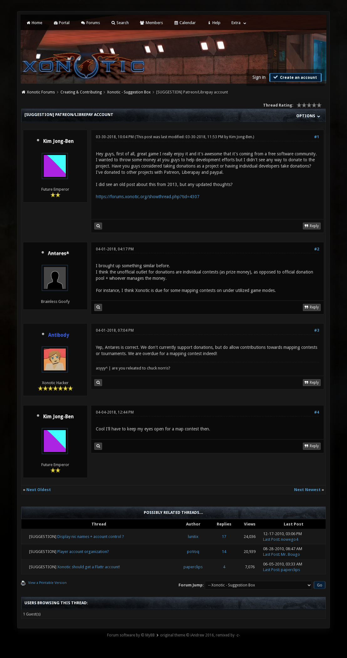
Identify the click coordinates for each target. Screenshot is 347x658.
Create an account (294, 77)
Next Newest (307, 489)
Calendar (185, 22)
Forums (90, 22)
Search (120, 22)
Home (34, 22)
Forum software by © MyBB (131, 635)
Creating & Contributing (81, 92)
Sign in (259, 77)
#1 (316, 137)
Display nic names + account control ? (90, 536)
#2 (316, 249)
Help (213, 22)
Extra (236, 22)
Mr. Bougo (290, 554)
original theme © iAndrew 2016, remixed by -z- (200, 635)
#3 (316, 330)
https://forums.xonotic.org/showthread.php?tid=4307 (147, 196)
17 (224, 536)
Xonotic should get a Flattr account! (88, 567)
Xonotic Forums (41, 92)
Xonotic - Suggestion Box (129, 92)
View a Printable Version (47, 583)
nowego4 (289, 539)
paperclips (193, 567)
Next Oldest (38, 489)
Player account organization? (83, 551)
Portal (61, 22)
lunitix (193, 536)
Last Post (271, 539)
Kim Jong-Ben (58, 141)
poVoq (193, 551)
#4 (316, 412)
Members (151, 22)
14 (224, 551)
